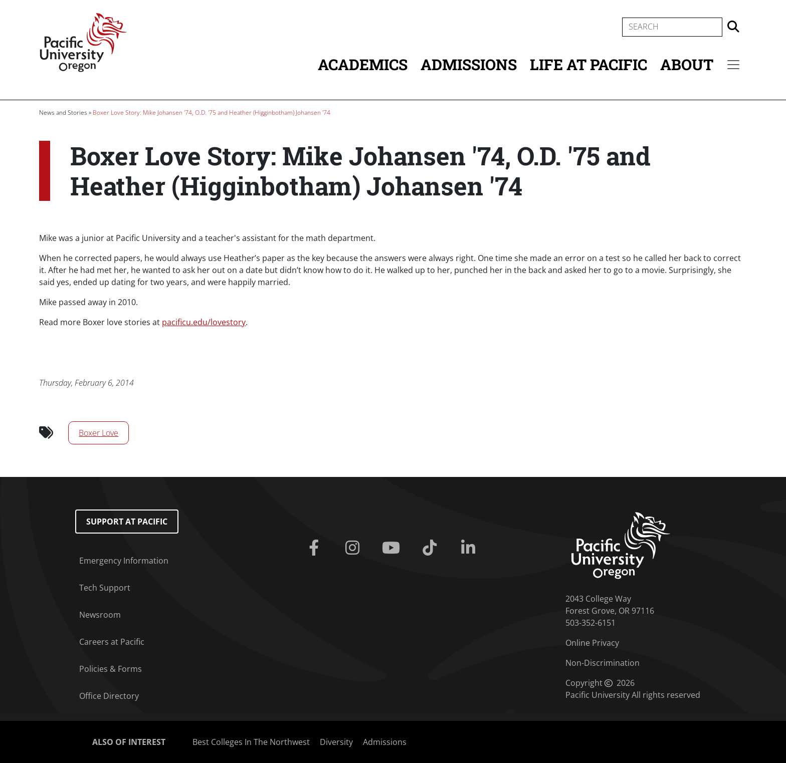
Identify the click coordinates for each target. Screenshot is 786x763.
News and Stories (63, 112)
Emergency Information (123, 560)
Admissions (469, 64)
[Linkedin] (470, 548)
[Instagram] (354, 548)
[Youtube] (393, 548)
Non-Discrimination (602, 662)
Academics (363, 64)
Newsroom (100, 614)
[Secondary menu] (733, 64)
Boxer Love (98, 432)
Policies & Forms (110, 668)
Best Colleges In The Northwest (251, 741)
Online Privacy (592, 642)
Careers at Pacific (111, 641)
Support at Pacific (126, 521)
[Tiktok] (431, 548)
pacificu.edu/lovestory (204, 322)
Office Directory (109, 695)
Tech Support (104, 587)
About (686, 64)
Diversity (336, 741)
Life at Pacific (588, 64)
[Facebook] (316, 548)
